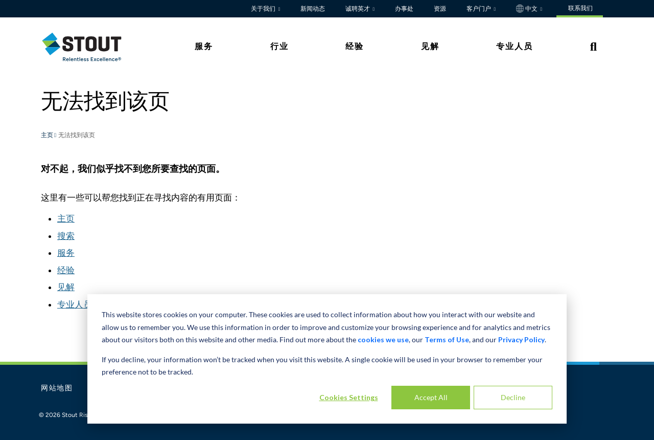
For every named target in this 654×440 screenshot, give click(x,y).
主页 (47, 136)
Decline (513, 397)
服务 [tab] (204, 46)
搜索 (66, 236)
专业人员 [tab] (514, 46)
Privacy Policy (521, 339)
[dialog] (327, 359)
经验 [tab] (354, 46)
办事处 (404, 8)
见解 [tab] (430, 46)
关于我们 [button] (264, 8)
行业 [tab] (279, 46)
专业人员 (74, 304)
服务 (66, 253)
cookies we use (383, 339)
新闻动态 (312, 8)
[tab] (89, 47)
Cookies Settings (348, 397)
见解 (66, 287)
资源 (440, 8)
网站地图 (57, 388)
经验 (66, 270)
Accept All (431, 397)
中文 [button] (527, 8)
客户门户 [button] (479, 8)
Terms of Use (447, 339)
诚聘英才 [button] (358, 8)
